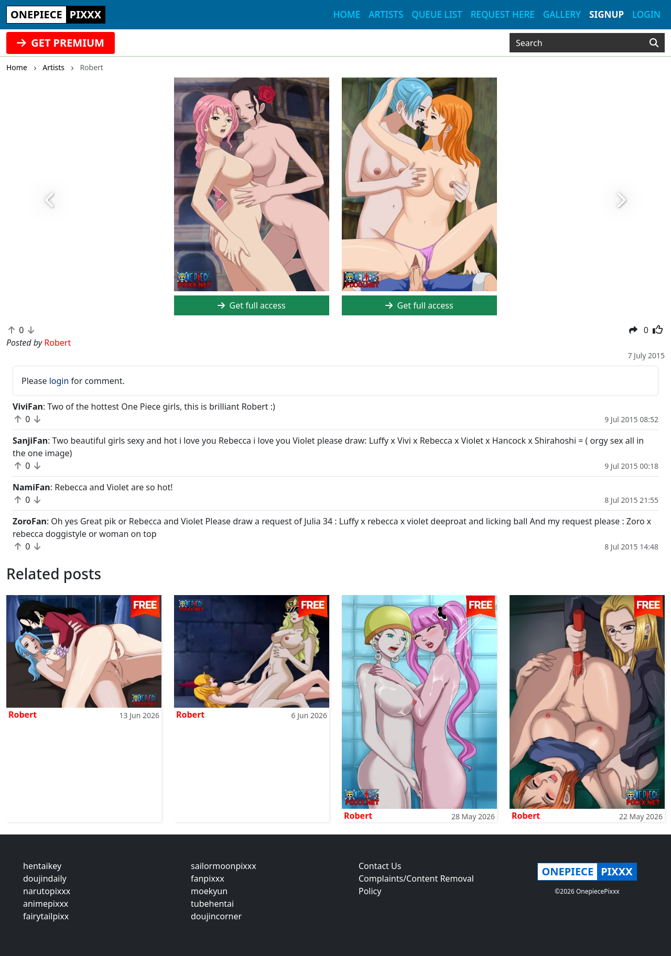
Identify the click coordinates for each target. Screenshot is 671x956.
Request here (503, 14)
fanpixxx (207, 878)
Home (346, 14)
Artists (386, 14)
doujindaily (45, 878)
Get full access (251, 305)
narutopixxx (46, 891)
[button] (50, 201)
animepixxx (45, 903)
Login (646, 14)
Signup (606, 14)
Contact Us (380, 866)
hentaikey (42, 866)
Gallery (562, 14)
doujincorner (216, 916)
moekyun (209, 891)
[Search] (654, 43)
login (59, 381)
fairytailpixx (46, 916)
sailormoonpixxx (223, 866)
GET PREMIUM (60, 43)
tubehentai (212, 903)
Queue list (437, 14)
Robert (22, 714)
